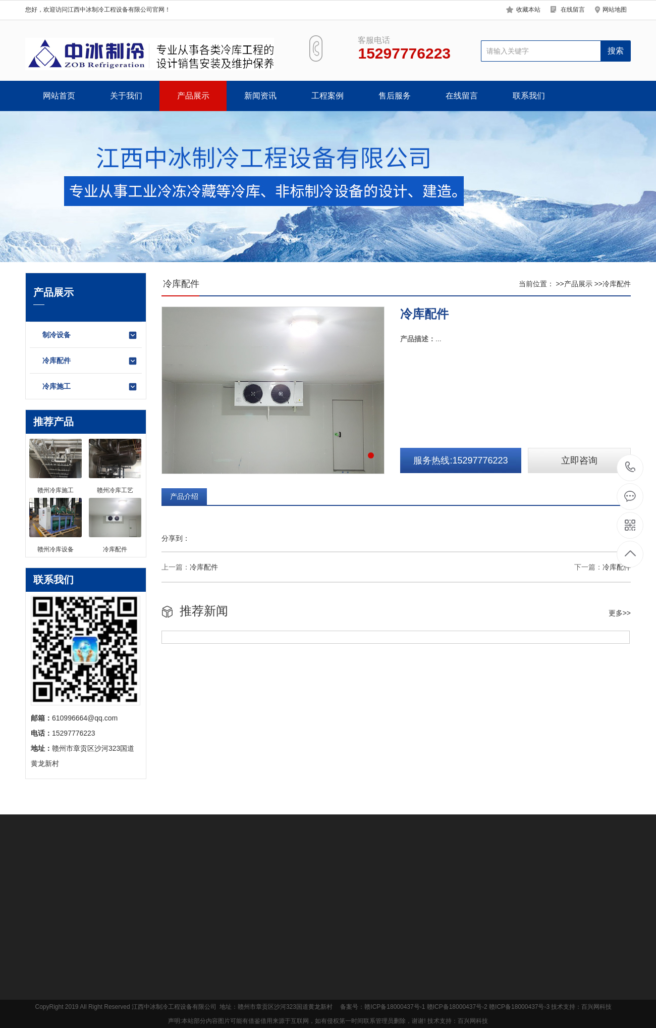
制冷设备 (90, 335)
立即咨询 (579, 460)
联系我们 (529, 95)
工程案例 (327, 95)
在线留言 (573, 9)
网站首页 (59, 95)
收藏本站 (528, 9)
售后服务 (394, 95)
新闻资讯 (260, 95)
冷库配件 (90, 361)
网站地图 (615, 9)
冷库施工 (90, 387)
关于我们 (126, 95)
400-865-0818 (630, 467)
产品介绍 (184, 496)
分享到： (175, 538)
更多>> (620, 613)
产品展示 (193, 95)
